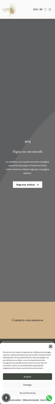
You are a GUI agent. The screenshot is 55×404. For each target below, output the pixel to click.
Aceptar (27, 376)
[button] (50, 346)
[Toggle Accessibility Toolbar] (6, 398)
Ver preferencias (28, 393)
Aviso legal (44, 400)
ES (41, 9)
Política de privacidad (30, 400)
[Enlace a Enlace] (10, 9)
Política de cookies (13, 400)
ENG (35, 9)
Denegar (27, 384)
